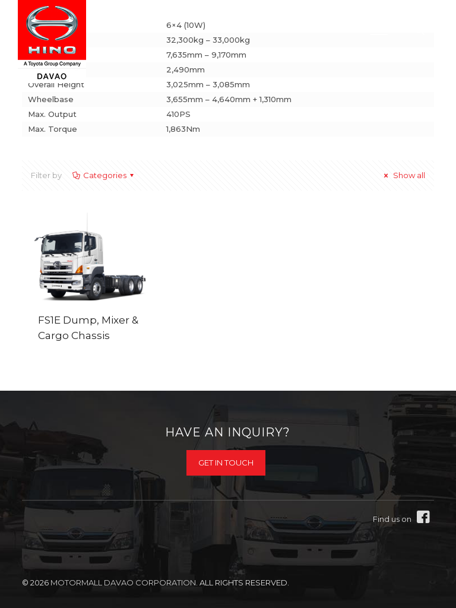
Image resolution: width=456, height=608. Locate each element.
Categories (104, 175)
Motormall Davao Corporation (123, 582)
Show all (403, 175)
